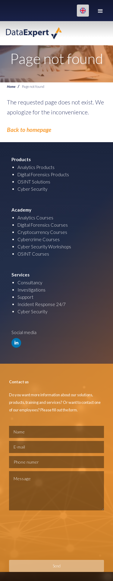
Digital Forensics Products (43, 174)
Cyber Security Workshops (44, 246)
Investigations (31, 289)
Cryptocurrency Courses (42, 232)
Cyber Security (32, 189)
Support (25, 297)
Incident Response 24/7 (41, 304)
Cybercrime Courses (38, 239)
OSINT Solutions (33, 181)
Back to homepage (29, 129)
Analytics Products (36, 167)
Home (11, 86)
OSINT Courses (33, 254)
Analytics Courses (35, 217)
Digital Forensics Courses (42, 225)
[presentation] (33, 535)
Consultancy (29, 282)
